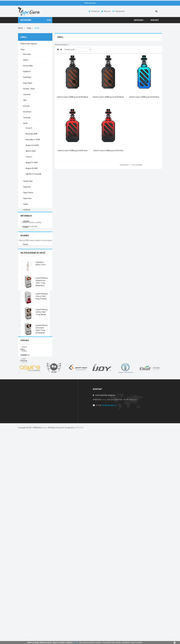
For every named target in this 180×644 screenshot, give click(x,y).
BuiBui (24, 543)
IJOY (24, 551)
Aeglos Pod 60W (32, 145)
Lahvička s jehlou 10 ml (41, 447)
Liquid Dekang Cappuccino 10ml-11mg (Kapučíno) (42, 465)
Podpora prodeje (27, 378)
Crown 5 (29, 157)
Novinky (24, 419)
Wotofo (26, 302)
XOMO (25, 227)
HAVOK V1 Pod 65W (33, 174)
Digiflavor (26, 71)
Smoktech (27, 112)
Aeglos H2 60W (32, 168)
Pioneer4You (28, 285)
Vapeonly (26, 187)
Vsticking (26, 216)
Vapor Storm (28, 193)
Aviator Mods (28, 279)
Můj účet (106, 11)
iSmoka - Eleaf (29, 89)
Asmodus (27, 54)
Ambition (26, 239)
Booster (24, 355)
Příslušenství (26, 344)
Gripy (23, 49)
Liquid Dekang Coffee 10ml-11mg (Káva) (42, 495)
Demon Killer (28, 66)
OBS (25, 100)
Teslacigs (26, 118)
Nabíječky (24, 326)
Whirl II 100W (31, 151)
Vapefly (26, 290)
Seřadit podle (69, 50)
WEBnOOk (79, 636)
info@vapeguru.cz (109, 617)
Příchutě (24, 361)
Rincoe (25, 233)
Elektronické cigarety (29, 44)
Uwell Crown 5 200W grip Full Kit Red (72, 151)
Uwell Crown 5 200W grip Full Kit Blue (144, 97)
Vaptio (25, 204)
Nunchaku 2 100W (33, 140)
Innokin (25, 555)
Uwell (25, 123)
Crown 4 (29, 128)
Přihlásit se (94, 11)
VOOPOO (26, 210)
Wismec (26, 296)
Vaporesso (27, 198)
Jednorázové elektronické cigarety (34, 384)
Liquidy (23, 372)
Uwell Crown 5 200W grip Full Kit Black (72, 97)
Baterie (23, 320)
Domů (20, 28)
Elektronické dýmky (28, 315)
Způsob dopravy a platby (31, 403)
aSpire (25, 60)
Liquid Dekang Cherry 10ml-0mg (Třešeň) (42, 479)
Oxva (25, 250)
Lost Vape (27, 262)
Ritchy (25, 244)
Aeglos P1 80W (32, 163)
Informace (26, 394)
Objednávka (118, 11)
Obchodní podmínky (30, 407)
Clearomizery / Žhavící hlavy (32, 332)
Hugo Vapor (27, 83)
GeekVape (27, 77)
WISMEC (26, 221)
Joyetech (26, 94)
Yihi (24, 308)
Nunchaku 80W (31, 134)
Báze (23, 349)
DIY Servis (24, 338)
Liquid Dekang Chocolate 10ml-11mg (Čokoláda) (42, 512)
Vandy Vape (28, 181)
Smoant (26, 106)
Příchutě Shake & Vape (29, 367)
